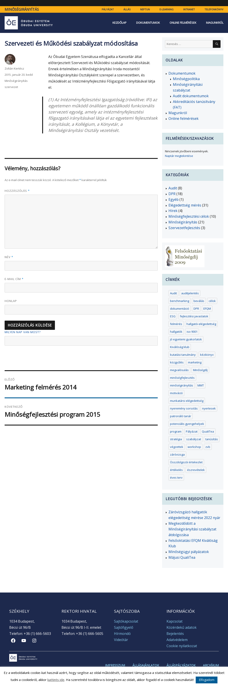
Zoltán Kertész (14, 68)
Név (9, 257)
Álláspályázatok (180, 665)
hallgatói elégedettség (201, 324)
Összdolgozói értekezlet (186, 462)
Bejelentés (175, 633)
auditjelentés (190, 293)
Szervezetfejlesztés (184, 227)
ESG (173, 316)
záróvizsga (177, 454)
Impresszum (115, 665)
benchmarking (179, 301)
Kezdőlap (119, 23)
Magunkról (214, 23)
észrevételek (196, 470)
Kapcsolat (174, 621)
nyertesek (209, 408)
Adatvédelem (177, 639)
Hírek (172, 210)
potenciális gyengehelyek (187, 424)
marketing (194, 362)
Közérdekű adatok (181, 627)
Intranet (189, 9)
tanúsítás (211, 439)
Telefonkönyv (213, 9)
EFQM (207, 309)
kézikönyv (207, 355)
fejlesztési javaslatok (194, 316)
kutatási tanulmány (183, 355)
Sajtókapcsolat (126, 621)
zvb (207, 447)
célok (212, 301)
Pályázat (108, 9)
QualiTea (208, 431)
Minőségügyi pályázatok (188, 551)
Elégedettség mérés (184, 205)
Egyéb (173, 199)
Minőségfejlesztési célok (188, 216)
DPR (172, 193)
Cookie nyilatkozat (181, 645)
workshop (194, 447)
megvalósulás (179, 370)
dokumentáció (179, 309)
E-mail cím (14, 279)
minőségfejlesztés (182, 378)
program (175, 431)
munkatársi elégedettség (186, 401)
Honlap (11, 301)
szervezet (11, 87)
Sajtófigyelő (123, 627)
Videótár (121, 639)
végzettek (176, 447)
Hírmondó (122, 633)
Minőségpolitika (186, 78)
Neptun (145, 9)
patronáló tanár (180, 416)
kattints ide (55, 679)
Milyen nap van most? (23, 332)
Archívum (211, 665)
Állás (126, 9)
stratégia (176, 439)
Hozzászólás (17, 191)
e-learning (166, 9)
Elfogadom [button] (206, 680)
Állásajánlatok (145, 665)
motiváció (176, 393)
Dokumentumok (148, 23)
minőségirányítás (181, 385)
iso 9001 (192, 332)
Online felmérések (183, 23)
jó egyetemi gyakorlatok (186, 339)
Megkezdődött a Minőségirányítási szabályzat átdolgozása (192, 529)
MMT (200, 385)
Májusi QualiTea (181, 557)
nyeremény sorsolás (184, 408)
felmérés (176, 324)
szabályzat (193, 439)
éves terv (176, 477)
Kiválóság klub (179, 347)
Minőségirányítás (22, 9)
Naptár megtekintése (179, 156)
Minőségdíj (200, 370)
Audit (172, 188)
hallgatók (176, 332)
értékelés (176, 470)
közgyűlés (177, 362)
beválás (199, 301)
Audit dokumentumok (191, 95)
